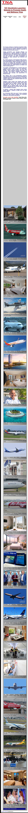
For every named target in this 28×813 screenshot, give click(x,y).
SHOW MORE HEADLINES (10, 808)
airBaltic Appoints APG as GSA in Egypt (15, 651)
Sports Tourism (19, 98)
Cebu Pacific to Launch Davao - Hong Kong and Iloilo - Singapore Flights (15, 743)
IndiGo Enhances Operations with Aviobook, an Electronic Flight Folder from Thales (15, 560)
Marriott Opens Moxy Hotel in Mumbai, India (15, 379)
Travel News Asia (5, 17)
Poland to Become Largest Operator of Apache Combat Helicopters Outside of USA (15, 760)
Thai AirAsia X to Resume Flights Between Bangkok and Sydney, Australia (15, 506)
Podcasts (15, 16)
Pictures (14, 98)
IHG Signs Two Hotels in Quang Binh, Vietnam (15, 362)
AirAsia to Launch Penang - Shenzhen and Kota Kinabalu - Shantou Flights (15, 232)
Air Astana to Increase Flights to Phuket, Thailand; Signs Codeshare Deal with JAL (15, 325)
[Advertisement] (20, 3)
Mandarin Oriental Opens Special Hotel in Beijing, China (15, 214)
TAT (4, 99)
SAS (10, 99)
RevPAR (5, 98)
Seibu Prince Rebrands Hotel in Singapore (15, 634)
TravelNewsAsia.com (10, 811)
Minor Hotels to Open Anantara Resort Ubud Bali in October (15, 288)
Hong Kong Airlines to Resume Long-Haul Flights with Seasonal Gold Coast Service (15, 344)
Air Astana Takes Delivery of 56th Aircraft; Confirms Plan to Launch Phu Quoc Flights (15, 616)
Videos (20, 16)
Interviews (9, 98)
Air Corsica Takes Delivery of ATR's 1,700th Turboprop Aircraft (15, 269)
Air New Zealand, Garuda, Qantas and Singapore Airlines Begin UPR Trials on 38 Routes (15, 688)
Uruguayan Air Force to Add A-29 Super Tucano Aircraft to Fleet (15, 307)
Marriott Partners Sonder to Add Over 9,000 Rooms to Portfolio (15, 525)
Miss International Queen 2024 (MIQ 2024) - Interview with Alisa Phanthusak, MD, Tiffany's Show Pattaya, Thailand (15, 798)
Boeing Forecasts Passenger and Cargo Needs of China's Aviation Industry (15, 251)
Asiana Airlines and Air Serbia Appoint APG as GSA (15, 433)
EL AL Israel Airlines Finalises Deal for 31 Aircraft (15, 725)
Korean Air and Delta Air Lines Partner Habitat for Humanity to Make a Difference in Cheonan (15, 669)
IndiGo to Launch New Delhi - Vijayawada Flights (15, 451)
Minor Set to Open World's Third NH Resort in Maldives (15, 415)
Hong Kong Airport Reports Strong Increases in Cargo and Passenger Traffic (15, 468)
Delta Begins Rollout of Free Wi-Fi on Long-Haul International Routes (15, 487)
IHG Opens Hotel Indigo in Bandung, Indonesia (15, 543)
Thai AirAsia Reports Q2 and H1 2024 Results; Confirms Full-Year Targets (15, 707)
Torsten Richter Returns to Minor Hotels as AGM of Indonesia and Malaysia (15, 397)
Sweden (6, 99)
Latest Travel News (10, 17)
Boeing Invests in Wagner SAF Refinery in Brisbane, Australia (15, 579)
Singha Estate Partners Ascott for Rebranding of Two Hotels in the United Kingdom (15, 779)
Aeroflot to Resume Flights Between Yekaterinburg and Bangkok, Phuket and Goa (15, 597)
